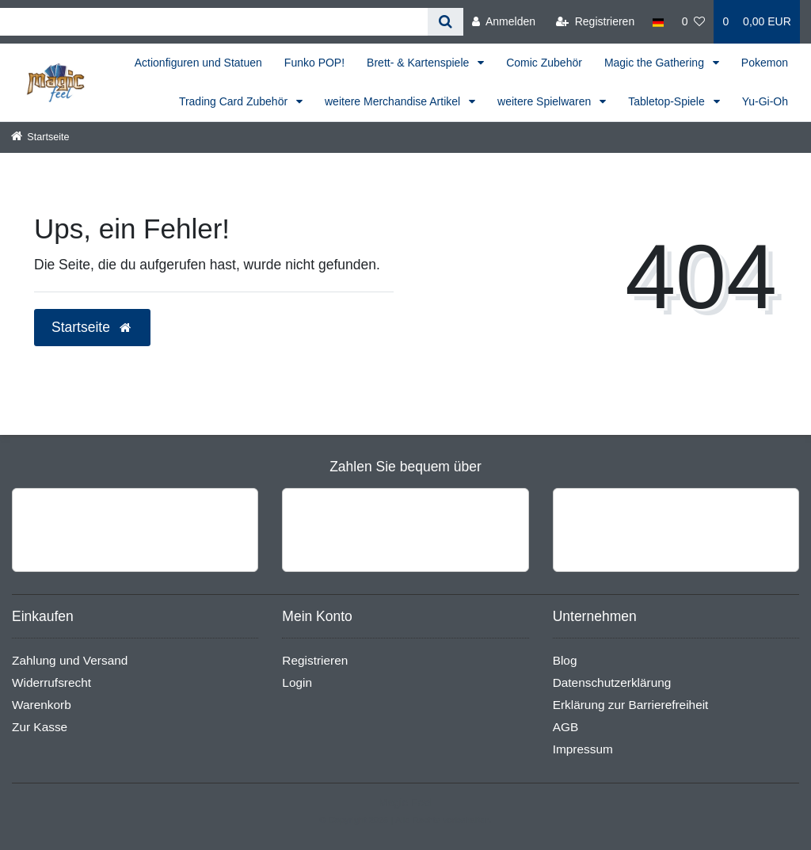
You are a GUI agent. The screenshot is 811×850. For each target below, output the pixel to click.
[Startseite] (40, 137)
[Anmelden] (503, 22)
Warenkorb (41, 704)
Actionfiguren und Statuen (198, 62)
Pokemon (764, 62)
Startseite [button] (92, 327)
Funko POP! (314, 62)
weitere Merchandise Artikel (394, 101)
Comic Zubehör (544, 62)
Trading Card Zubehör (235, 101)
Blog (565, 660)
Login (297, 682)
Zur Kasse (39, 727)
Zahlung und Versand (70, 660)
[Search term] (214, 22)
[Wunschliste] (693, 22)
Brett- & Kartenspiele (419, 62)
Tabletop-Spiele (667, 101)
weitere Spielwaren (545, 101)
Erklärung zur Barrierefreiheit (631, 704)
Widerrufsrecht (51, 682)
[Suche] (445, 22)
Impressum (583, 749)
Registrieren (315, 660)
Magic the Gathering (655, 62)
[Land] (657, 22)
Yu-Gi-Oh (765, 101)
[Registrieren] (595, 22)
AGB (566, 727)
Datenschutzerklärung (612, 682)
